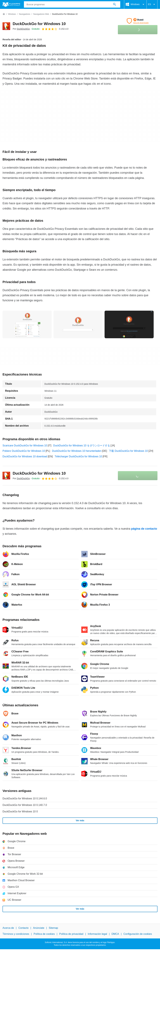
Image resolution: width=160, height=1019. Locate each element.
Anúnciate (38, 928)
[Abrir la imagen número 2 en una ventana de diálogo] (129, 324)
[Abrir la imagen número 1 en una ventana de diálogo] (78, 324)
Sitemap (53, 928)
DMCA (115, 934)
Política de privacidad (71, 934)
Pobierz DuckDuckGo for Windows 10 (24, 451)
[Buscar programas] (114, 4)
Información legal (97, 934)
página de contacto (144, 528)
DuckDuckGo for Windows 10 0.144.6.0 (25, 798)
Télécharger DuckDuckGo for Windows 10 (78, 456)
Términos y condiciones (16, 934)
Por (21, 29)
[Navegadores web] (41, 14)
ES (152, 4)
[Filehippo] (11, 4)
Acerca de (8, 928)
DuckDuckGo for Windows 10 (39, 24)
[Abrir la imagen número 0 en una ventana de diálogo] (27, 324)
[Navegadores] (24, 14)
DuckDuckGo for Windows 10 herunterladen (76, 451)
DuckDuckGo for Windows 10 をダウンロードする (81, 445)
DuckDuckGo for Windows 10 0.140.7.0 (25, 805)
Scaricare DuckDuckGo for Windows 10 (25, 445)
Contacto (23, 928)
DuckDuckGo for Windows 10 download (25, 456)
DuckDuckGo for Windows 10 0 (20, 811)
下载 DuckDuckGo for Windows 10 (128, 451)
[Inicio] (4, 14)
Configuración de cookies (137, 934)
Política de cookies (44, 934)
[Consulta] (72, 4)
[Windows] (12, 14)
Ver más (80, 820)
